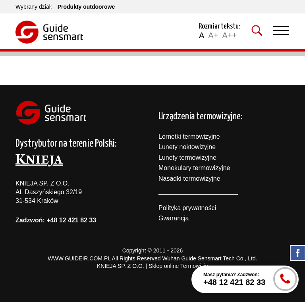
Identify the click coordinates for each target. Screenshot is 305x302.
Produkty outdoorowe (86, 7)
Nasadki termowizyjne (189, 178)
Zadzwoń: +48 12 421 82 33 (55, 220)
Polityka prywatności (187, 208)
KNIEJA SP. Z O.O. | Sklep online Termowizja (152, 266)
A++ (229, 35)
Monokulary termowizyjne (194, 167)
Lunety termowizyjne (187, 157)
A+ (213, 35)
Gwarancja (173, 218)
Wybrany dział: (33, 7)
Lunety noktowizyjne (187, 146)
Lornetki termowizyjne (189, 136)
